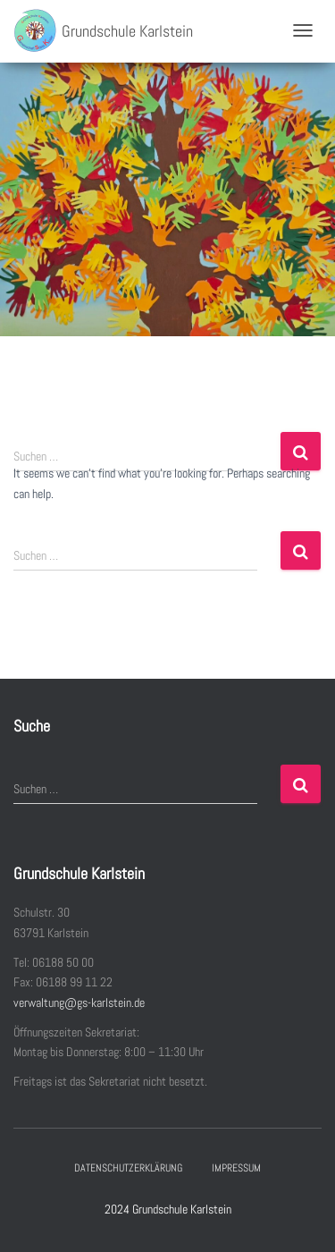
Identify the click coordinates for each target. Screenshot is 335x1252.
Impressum (236, 1168)
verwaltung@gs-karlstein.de (79, 1002)
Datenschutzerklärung (128, 1168)
